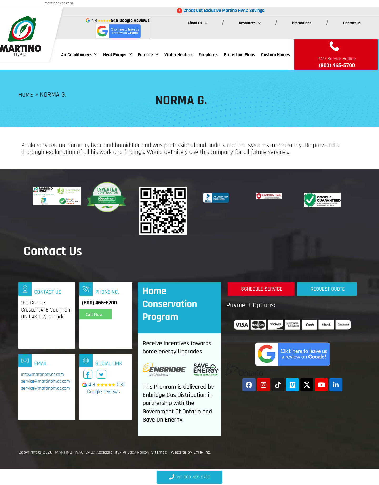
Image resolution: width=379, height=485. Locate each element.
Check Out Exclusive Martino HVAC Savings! (224, 10)
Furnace (148, 55)
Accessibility (107, 452)
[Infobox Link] (46, 315)
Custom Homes (275, 55)
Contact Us (352, 23)
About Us (197, 23)
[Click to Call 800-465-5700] (189, 477)
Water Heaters (178, 55)
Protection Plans (239, 55)
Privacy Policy (135, 452)
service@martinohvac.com (45, 381)
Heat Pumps (117, 55)
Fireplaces (208, 55)
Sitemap (159, 452)
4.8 (118, 28)
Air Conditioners (79, 55)
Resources (250, 23)
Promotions (301, 23)
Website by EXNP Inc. (191, 452)
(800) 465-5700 (337, 65)
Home (26, 94)
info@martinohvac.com (42, 374)
